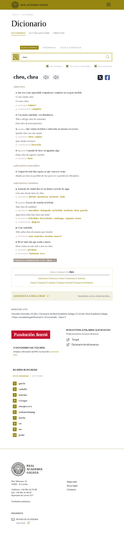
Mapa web (72, 481)
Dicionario (18, 33)
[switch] (48, 296)
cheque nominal (65, 282)
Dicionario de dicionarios (85, 344)
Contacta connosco (20, 501)
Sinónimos (49, 47)
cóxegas (23, 400)
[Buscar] (107, 57)
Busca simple (29, 47)
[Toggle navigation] (108, 5)
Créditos (59, 33)
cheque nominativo (83, 282)
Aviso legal (72, 485)
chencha (81, 278)
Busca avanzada (71, 47)
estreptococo (25, 406)
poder (22, 435)
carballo (23, 389)
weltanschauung (27, 412)
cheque (51, 282)
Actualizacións (39, 33)
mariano (23, 395)
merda (22, 417)
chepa (33, 282)
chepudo (42, 282)
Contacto (71, 489)
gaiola (22, 383)
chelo (61, 278)
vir (20, 423)
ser (20, 429)
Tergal (75, 339)
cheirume (42, 278)
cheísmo (53, 278)
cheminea (70, 278)
